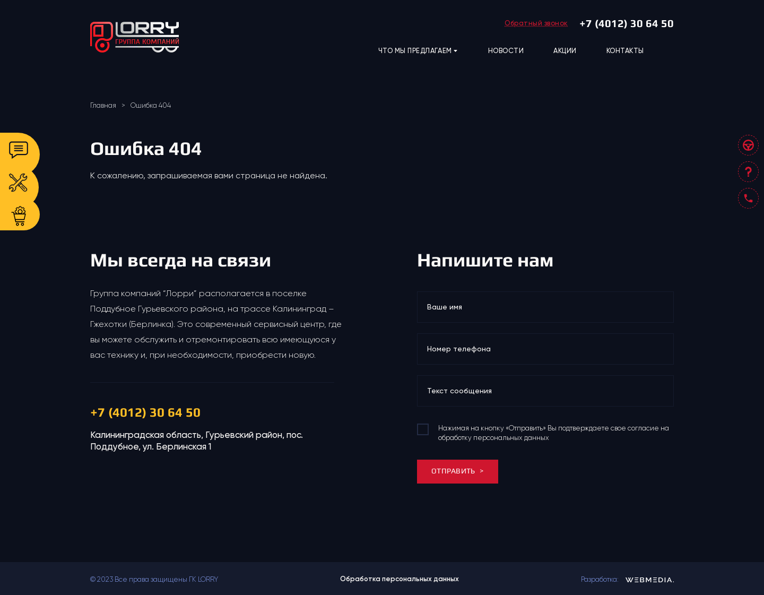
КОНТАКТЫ (625, 51)
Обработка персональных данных (399, 579)
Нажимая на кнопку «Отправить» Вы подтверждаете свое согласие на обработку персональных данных (553, 433)
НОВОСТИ (506, 51)
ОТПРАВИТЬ (457, 471)
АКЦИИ (565, 51)
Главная (103, 105)
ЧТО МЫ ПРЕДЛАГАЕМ (418, 51)
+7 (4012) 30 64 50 (626, 23)
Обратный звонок (536, 23)
